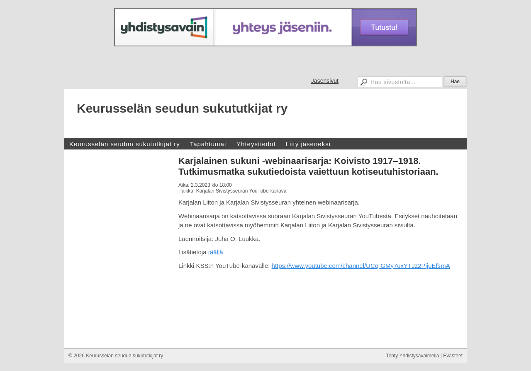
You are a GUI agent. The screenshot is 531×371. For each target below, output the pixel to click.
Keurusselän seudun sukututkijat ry (182, 108)
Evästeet (453, 356)
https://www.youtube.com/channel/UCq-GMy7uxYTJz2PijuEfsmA (361, 265)
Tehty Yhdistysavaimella (412, 356)
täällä (215, 251)
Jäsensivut (325, 80)
